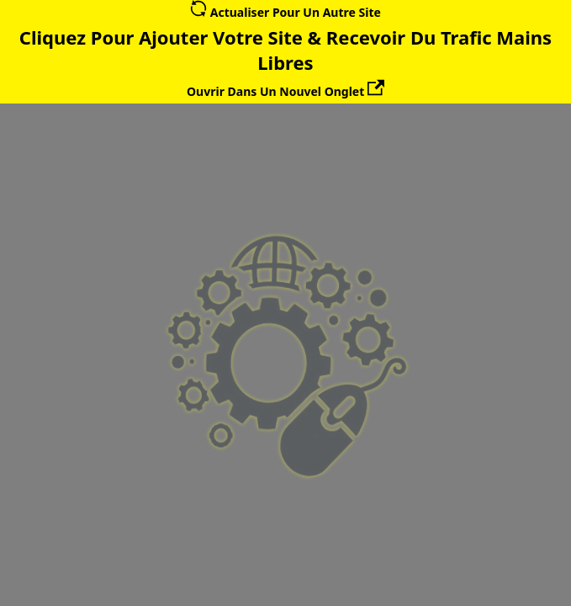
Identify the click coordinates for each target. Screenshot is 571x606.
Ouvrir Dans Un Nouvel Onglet (285, 91)
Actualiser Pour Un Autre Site (285, 12)
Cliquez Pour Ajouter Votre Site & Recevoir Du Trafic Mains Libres (285, 49)
